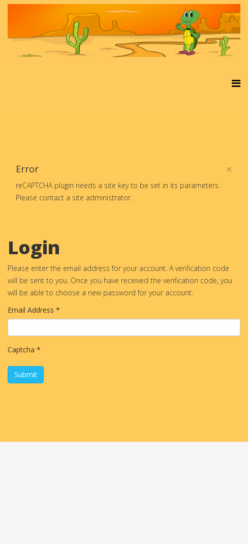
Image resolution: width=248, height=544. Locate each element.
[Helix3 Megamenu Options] (236, 83)
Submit (25, 374)
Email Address (34, 310)
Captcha (24, 349)
